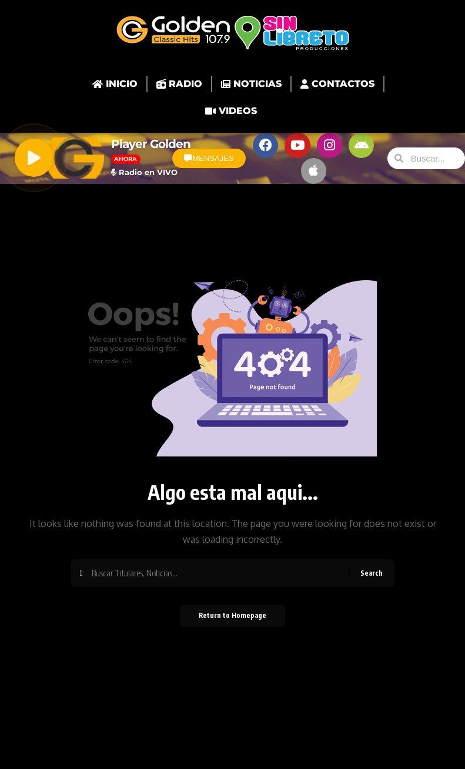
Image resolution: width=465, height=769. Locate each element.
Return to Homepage (232, 619)
